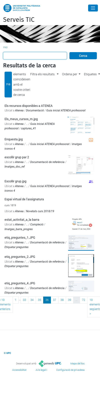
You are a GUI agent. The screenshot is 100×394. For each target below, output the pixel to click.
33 (24, 300)
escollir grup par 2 (17, 157)
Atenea (19, 110)
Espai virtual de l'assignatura (24, 199)
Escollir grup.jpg (15, 181)
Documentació (35, 110)
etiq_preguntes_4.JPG (20, 283)
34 (32, 300)
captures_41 (28, 128)
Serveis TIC (18, 20)
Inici (5, 47)
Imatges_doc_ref (15, 166)
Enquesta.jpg (14, 139)
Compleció (36, 224)
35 (39, 300)
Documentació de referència (47, 162)
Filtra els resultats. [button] (42, 74)
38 (62, 300)
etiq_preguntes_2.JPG (20, 257)
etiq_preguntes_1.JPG (20, 237)
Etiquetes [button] (90, 74)
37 (54, 300)
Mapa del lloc (77, 363)
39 (69, 300)
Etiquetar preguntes (16, 247)
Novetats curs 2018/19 (40, 211)
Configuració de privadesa (70, 370)
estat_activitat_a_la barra (22, 219)
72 (83, 300)
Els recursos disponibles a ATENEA (29, 106)
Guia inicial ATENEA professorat (65, 110)
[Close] (93, 8)
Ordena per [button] (69, 74)
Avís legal (41, 370)
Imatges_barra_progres (19, 229)
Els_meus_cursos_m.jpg (21, 119)
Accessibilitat (19, 370)
